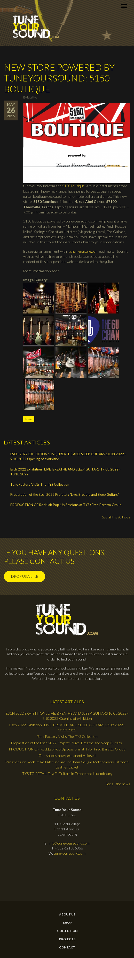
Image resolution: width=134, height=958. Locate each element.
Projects (67, 939)
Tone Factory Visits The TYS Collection (39, 484)
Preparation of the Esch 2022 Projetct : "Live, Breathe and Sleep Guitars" (64, 494)
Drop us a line (24, 576)
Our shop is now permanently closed (67, 755)
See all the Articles (116, 517)
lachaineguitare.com (83, 251)
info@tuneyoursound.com (69, 843)
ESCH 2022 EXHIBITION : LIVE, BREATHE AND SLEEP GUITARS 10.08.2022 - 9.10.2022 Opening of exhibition (68, 456)
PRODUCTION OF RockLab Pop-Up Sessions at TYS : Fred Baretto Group (66, 505)
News (28, 419)
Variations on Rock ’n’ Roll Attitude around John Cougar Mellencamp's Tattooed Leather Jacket (67, 764)
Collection (67, 930)
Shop (67, 922)
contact (67, 947)
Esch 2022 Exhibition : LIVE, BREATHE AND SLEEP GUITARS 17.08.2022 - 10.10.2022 (65, 471)
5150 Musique (73, 186)
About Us (67, 914)
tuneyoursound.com (69, 853)
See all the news (118, 784)
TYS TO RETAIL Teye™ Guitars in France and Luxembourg (67, 773)
